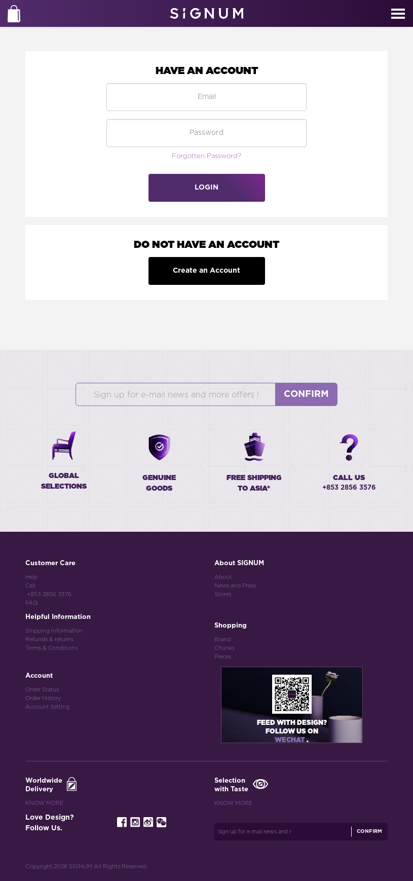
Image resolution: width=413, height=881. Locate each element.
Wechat (291, 740)
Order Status (42, 689)
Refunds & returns (49, 639)
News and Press (235, 586)
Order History (43, 698)
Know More (44, 803)
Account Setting (47, 707)
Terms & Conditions (51, 648)
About (223, 577)
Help (31, 577)
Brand (222, 639)
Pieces (222, 656)
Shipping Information (54, 631)
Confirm (306, 394)
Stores (222, 594)
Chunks (224, 648)
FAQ (31, 603)
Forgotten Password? (206, 156)
